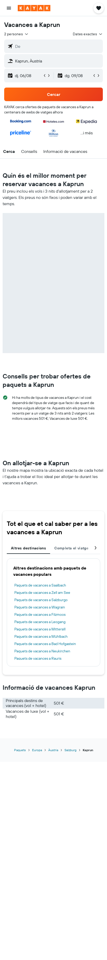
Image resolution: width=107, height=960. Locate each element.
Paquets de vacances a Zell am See (42, 592)
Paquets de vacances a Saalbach (40, 585)
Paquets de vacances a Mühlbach (41, 636)
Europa (37, 750)
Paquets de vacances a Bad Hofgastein (45, 643)
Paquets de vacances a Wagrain (39, 607)
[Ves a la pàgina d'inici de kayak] (34, 8)
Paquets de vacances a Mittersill (40, 629)
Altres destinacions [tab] (28, 548)
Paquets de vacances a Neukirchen (42, 651)
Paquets (20, 750)
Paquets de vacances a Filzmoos (40, 614)
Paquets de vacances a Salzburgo (41, 599)
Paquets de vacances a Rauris (37, 658)
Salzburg (70, 750)
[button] (9, 8)
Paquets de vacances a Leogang (40, 621)
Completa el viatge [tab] (71, 548)
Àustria (53, 750)
